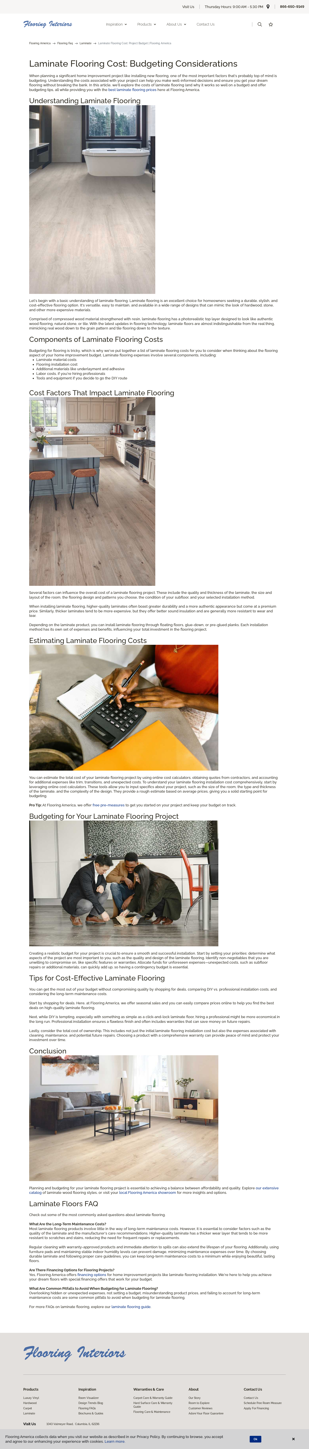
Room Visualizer (88, 1397)
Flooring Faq (65, 43)
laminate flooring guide (131, 1307)
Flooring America (40, 43)
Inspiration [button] (116, 24)
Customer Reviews (200, 1408)
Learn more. (115, 1441)
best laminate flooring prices (132, 90)
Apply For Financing (256, 1408)
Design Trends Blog (90, 1403)
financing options (91, 1275)
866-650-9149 (292, 7)
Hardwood (30, 1403)
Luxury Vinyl (31, 1397)
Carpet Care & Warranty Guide (152, 1397)
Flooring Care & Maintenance (151, 1411)
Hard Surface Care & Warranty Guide (152, 1404)
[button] (260, 24)
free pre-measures (109, 805)
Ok (255, 1439)
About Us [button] (177, 24)
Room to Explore (199, 1403)
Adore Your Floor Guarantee (206, 1413)
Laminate (85, 43)
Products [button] (147, 24)
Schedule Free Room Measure (263, 1403)
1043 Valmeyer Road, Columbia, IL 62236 (73, 1424)
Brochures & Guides (90, 1413)
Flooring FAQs (87, 1408)
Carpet (27, 1408)
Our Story (195, 1397)
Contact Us (206, 24)
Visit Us (188, 7)
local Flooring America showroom (147, 1192)
